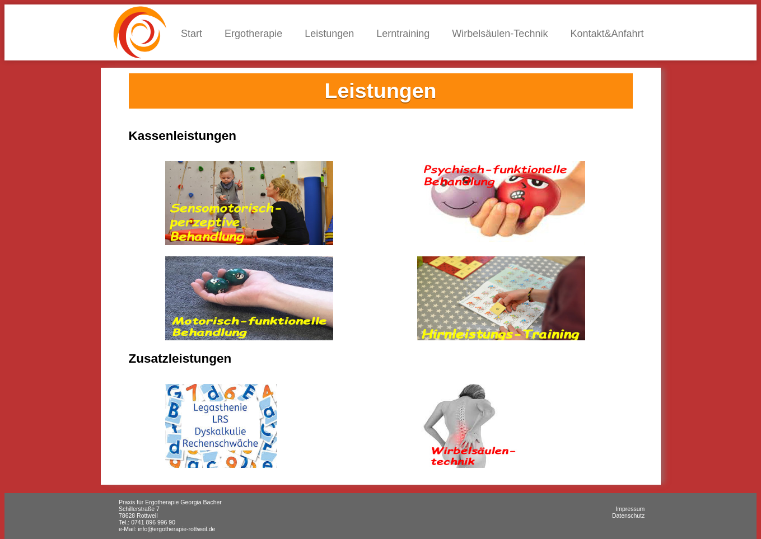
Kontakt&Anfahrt (606, 33)
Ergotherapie (253, 33)
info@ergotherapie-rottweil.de (176, 529)
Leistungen (329, 33)
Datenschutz (628, 515)
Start (191, 33)
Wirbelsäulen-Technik (500, 33)
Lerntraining (402, 33)
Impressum (630, 508)
